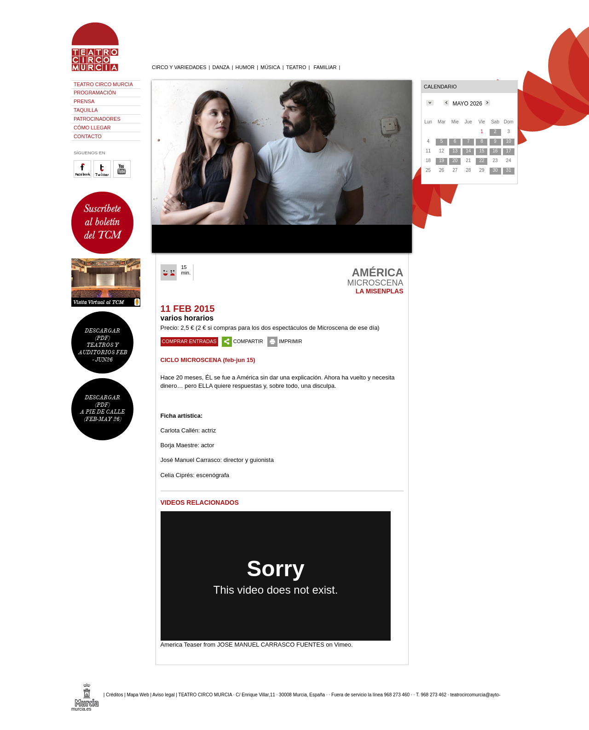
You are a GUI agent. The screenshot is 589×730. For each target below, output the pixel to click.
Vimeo (342, 644)
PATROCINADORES (97, 119)
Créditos (114, 694)
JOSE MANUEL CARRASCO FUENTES (270, 644)
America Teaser (181, 644)
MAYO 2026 (467, 103)
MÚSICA (270, 67)
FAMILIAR (324, 67)
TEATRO (296, 67)
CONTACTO (88, 136)
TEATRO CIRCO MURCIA (103, 84)
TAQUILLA (86, 110)
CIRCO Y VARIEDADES (179, 67)
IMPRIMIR (284, 341)
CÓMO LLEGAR (92, 127)
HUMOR (245, 67)
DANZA (220, 67)
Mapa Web (138, 694)
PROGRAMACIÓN (95, 92)
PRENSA (84, 101)
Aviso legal (163, 694)
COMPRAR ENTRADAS (189, 341)
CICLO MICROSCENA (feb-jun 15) (208, 359)
